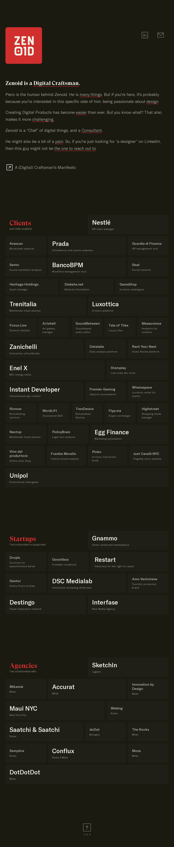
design (152, 101)
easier (81, 112)
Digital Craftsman (56, 83)
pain (59, 141)
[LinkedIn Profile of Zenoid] (144, 35)
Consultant (92, 130)
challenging (43, 119)
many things (91, 94)
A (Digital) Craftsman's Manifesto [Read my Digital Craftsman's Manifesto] (45, 167)
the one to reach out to (75, 148)
